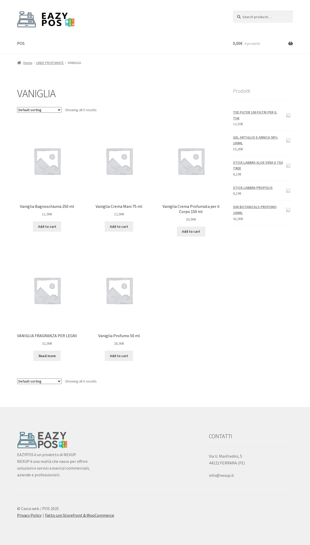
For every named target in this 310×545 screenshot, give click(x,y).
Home (27, 62)
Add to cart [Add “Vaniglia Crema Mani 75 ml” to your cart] (119, 226)
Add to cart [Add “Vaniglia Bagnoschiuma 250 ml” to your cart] (47, 226)
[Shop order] (39, 110)
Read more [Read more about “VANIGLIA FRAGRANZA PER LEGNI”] (47, 355)
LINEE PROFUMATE (50, 62)
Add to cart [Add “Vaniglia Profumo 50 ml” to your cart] (119, 355)
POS (21, 43)
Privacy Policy (29, 515)
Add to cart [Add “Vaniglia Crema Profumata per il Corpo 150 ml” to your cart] (191, 231)
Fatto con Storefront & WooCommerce (79, 515)
